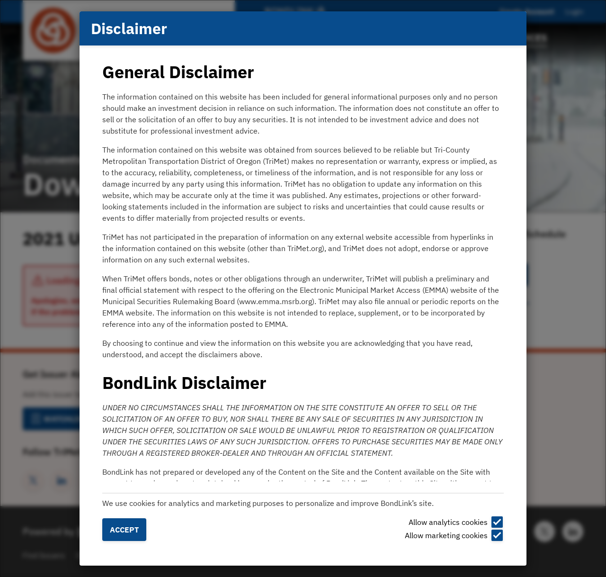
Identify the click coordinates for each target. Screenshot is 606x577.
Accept (124, 529)
